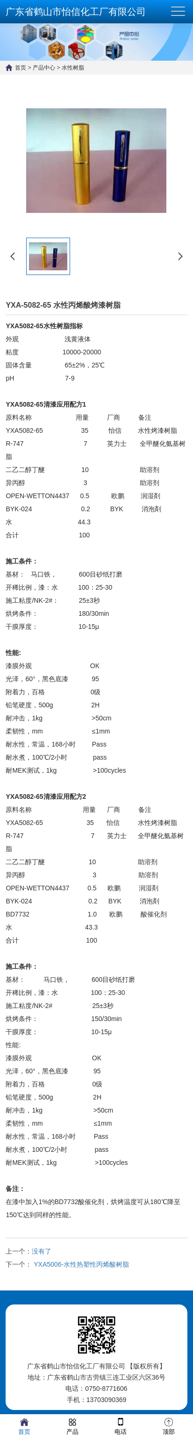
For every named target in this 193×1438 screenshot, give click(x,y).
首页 (20, 67)
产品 (72, 1425)
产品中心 (44, 67)
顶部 (169, 1425)
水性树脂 (73, 67)
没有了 (41, 1251)
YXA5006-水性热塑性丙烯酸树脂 (80, 1264)
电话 (120, 1425)
